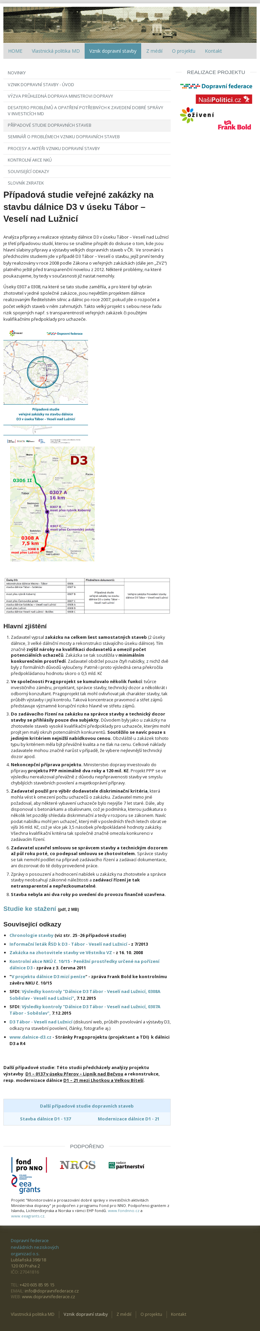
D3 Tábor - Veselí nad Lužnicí (41, 1022)
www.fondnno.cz (123, 1210)
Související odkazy (28, 171)
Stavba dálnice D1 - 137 (45, 1119)
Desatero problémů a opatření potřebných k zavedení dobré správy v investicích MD (85, 110)
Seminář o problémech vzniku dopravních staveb (64, 137)
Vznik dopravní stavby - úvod (41, 84)
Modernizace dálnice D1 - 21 (128, 1119)
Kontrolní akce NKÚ (30, 160)
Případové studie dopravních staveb (49, 125)
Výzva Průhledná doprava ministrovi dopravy (60, 96)
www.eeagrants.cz (27, 1215)
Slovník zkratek (26, 183)
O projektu (183, 51)
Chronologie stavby (31, 935)
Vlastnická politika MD (56, 51)
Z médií (154, 51)
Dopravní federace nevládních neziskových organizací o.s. (35, 1246)
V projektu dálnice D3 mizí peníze (48, 976)
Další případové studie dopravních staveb (87, 1106)
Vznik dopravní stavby (112, 51)
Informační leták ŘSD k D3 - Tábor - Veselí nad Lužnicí (68, 944)
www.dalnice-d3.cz (30, 1037)
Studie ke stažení (29, 908)
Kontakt (213, 51)
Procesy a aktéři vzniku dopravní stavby (54, 148)
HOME (15, 51)
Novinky (17, 73)
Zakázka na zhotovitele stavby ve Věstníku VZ (60, 952)
